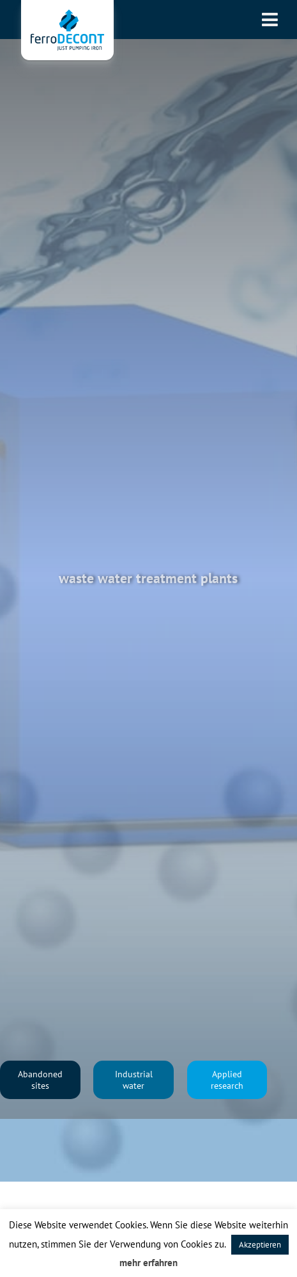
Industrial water (134, 1079)
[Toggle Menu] (270, 19)
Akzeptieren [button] (260, 1244)
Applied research (227, 1079)
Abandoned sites (40, 1079)
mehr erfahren (148, 1263)
